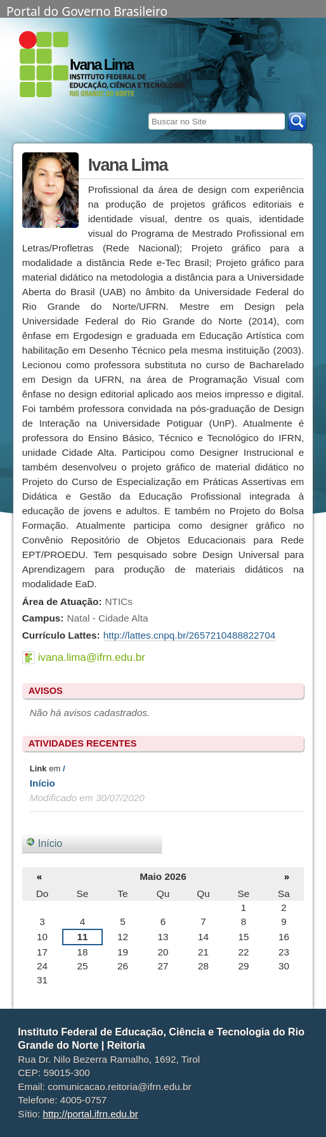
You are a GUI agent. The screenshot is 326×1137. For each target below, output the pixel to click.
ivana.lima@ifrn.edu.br (91, 657)
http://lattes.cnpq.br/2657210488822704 (189, 635)
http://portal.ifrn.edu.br (90, 1113)
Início (42, 783)
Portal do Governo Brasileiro (86, 10)
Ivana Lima (101, 65)
